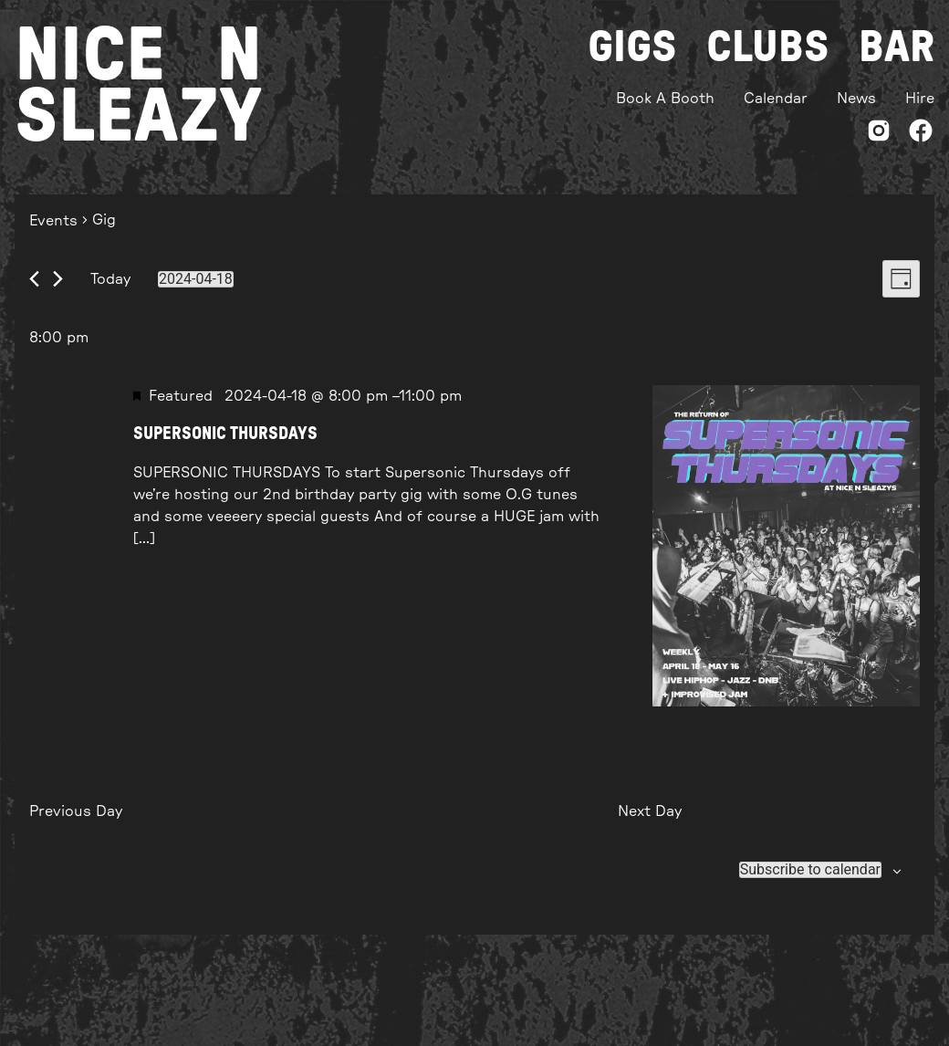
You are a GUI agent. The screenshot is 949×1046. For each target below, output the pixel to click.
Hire (919, 98)
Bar (896, 47)
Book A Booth (665, 98)
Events (53, 221)
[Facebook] (920, 134)
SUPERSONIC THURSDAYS (225, 434)
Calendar (776, 98)
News (856, 98)
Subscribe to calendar (810, 870)
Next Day (650, 811)
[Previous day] (34, 279)
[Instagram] (878, 134)
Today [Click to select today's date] (110, 279)
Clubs (767, 47)
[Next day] (58, 279)
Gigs (632, 47)
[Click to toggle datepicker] (196, 279)
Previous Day (75, 811)
